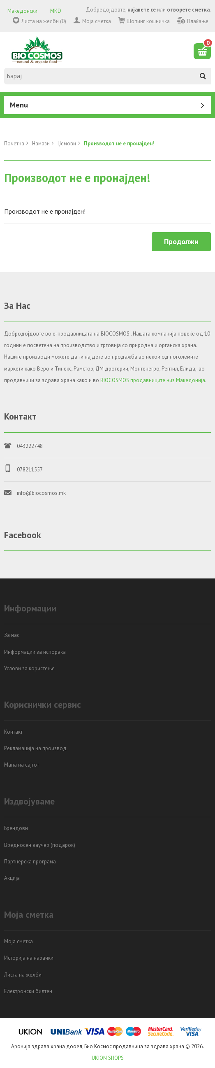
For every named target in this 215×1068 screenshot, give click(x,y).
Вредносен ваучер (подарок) (39, 845)
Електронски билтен (28, 991)
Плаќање (197, 21)
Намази (41, 143)
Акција (12, 877)
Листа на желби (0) (43, 21)
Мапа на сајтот (21, 764)
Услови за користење (29, 668)
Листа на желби (23, 974)
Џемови (67, 143)
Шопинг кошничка (148, 21)
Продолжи (181, 241)
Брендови (16, 828)
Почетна (14, 143)
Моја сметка (96, 21)
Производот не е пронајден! (119, 143)
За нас (11, 635)
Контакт (13, 731)
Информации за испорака (35, 651)
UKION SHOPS (108, 1057)
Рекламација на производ (35, 748)
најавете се (141, 9)
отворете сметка (188, 9)
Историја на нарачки (28, 957)
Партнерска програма (30, 861)
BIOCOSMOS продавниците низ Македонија (152, 380)
